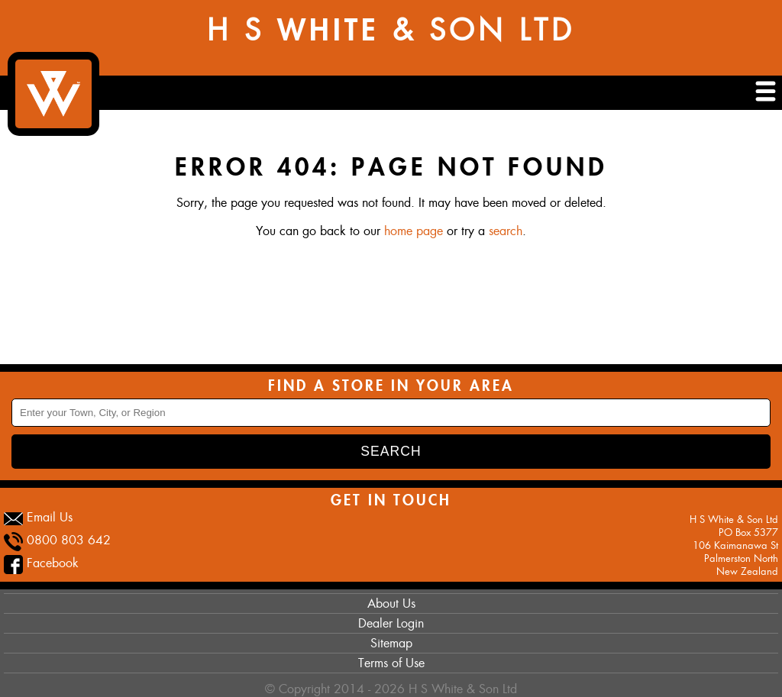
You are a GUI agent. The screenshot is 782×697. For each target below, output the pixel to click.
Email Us (50, 517)
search (505, 231)
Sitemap (391, 643)
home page (413, 231)
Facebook (53, 563)
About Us (391, 603)
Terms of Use (391, 663)
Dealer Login (391, 623)
